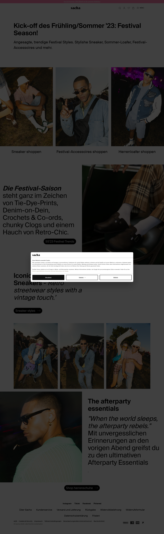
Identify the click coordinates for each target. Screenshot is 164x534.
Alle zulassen (48, 277)
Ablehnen (115, 277)
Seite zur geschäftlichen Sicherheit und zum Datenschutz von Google (50, 271)
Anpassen (82, 277)
